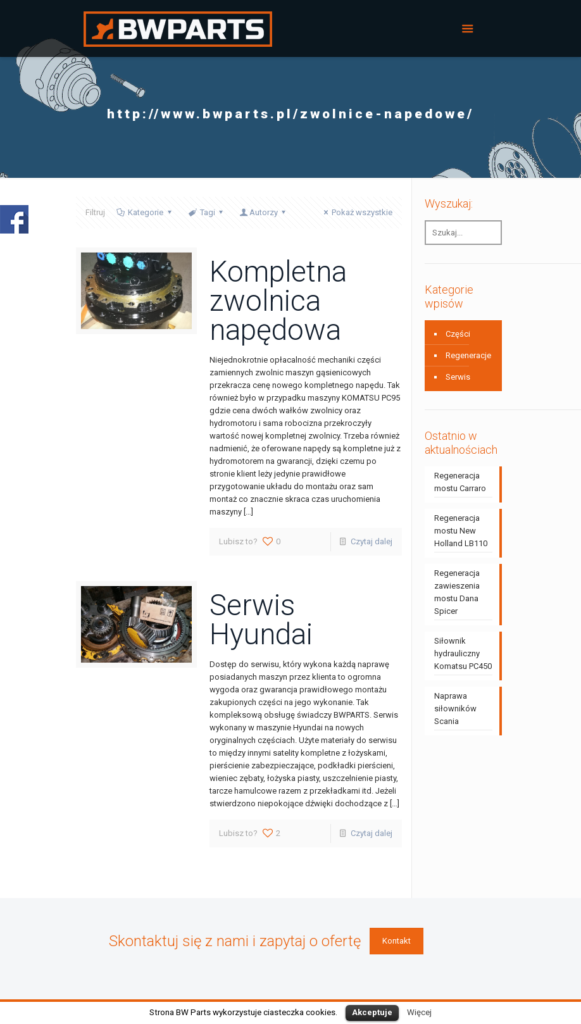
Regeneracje (468, 355)
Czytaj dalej (371, 541)
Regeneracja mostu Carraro (460, 482)
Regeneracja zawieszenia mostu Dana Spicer (457, 592)
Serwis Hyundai (261, 619)
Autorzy (263, 212)
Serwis (458, 377)
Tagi (207, 212)
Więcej (419, 1012)
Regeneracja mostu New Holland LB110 (460, 530)
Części (458, 334)
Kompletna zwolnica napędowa (278, 300)
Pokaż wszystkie (356, 212)
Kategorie (145, 212)
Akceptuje (372, 1012)
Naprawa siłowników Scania (455, 708)
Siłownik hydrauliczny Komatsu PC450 (463, 653)
